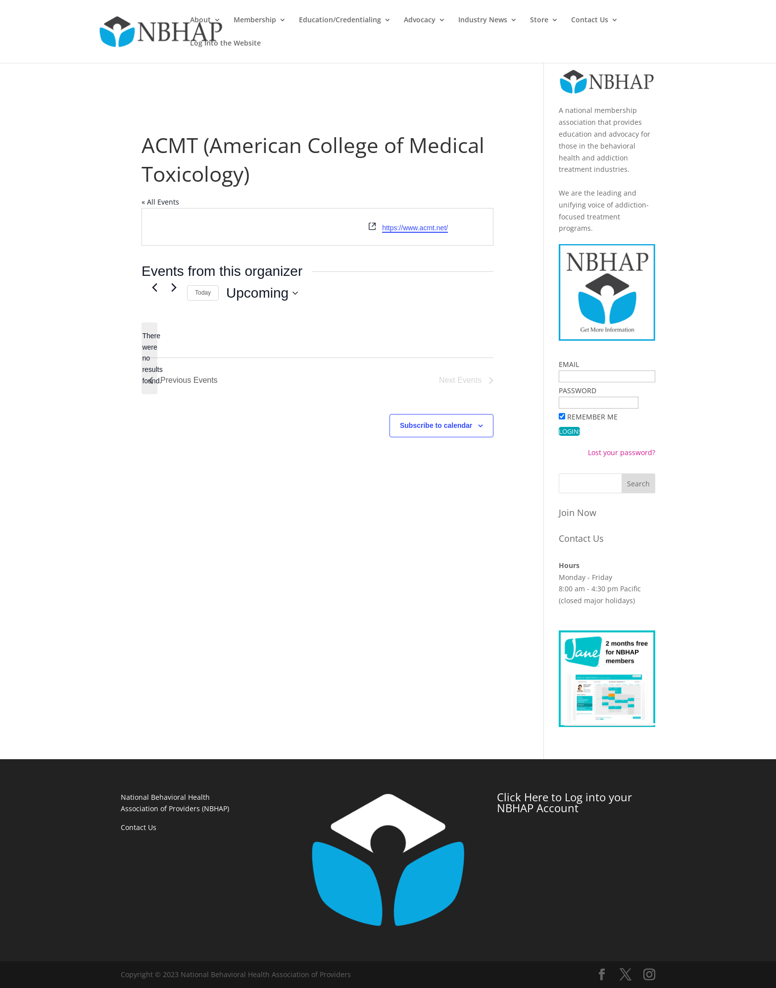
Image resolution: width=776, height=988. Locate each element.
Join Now (577, 513)
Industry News (541, 20)
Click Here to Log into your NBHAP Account (564, 802)
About (258, 20)
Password (577, 390)
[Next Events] (174, 287)
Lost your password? (621, 452)
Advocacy (478, 20)
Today (203, 292)
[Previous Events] (154, 287)
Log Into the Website (724, 20)
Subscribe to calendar (436, 425)
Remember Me (592, 416)
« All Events (160, 202)
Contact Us (648, 20)
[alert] (149, 358)
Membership (313, 20)
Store (597, 20)
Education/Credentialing (398, 20)
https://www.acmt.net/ (415, 228)
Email (569, 364)
